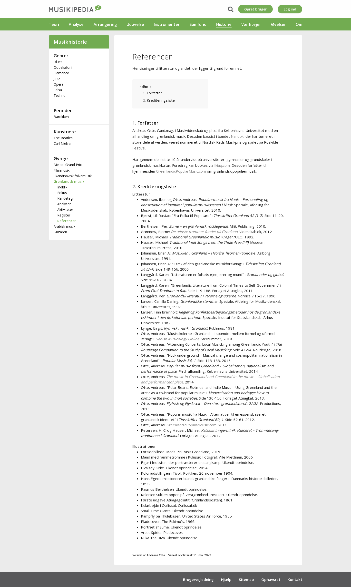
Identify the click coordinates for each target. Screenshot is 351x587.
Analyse (76, 24)
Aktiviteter (65, 209)
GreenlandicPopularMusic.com (181, 171)
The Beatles (63, 138)
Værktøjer (251, 24)
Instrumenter (167, 24)
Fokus (62, 192)
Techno (60, 95)
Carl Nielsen (63, 143)
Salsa (58, 90)
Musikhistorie (70, 42)
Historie (224, 24)
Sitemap (246, 579)
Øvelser (278, 24)
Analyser (64, 204)
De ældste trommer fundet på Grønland (204, 231)
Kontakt (295, 579)
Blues (58, 61)
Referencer (66, 220)
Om (299, 24)
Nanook (237, 136)
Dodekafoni (63, 67)
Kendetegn (65, 198)
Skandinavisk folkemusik (73, 176)
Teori (54, 24)
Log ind (290, 9)
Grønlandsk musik (69, 181)
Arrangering (105, 24)
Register (63, 215)
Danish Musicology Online (177, 338)
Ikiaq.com (222, 165)
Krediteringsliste (161, 100)
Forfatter (154, 92)
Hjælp (226, 579)
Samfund (198, 24)
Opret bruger (255, 9)
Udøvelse (135, 24)
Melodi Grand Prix (68, 164)
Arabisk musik (64, 226)
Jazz (57, 78)
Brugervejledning (198, 579)
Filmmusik (61, 170)
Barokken (61, 116)
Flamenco (61, 73)
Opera (58, 84)
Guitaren (60, 232)
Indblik (62, 187)
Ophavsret (270, 579)
